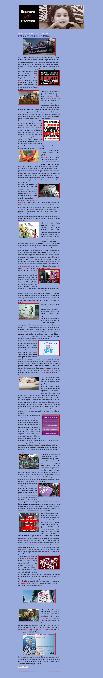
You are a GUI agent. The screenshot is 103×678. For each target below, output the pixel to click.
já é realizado (29, 558)
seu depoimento (47, 370)
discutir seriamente (24, 583)
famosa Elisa (27, 630)
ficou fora (30, 193)
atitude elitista (25, 266)
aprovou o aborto (53, 96)
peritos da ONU (30, 128)
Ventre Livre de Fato (48, 618)
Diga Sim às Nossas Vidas (44, 630)
